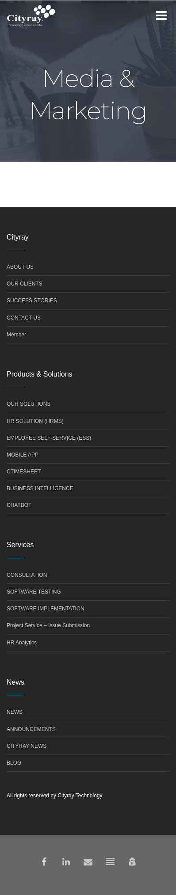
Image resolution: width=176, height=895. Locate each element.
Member (16, 334)
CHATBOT (19, 505)
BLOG (14, 763)
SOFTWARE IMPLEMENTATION (45, 609)
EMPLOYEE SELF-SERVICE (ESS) (49, 438)
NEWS (15, 712)
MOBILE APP (22, 455)
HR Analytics (22, 643)
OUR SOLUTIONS (28, 404)
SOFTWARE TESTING (34, 592)
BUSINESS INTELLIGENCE (40, 488)
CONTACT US (24, 318)
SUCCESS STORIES (32, 300)
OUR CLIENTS (24, 284)
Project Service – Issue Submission (48, 625)
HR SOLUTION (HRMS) (35, 421)
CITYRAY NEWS (26, 746)
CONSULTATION (27, 575)
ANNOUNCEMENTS (31, 729)
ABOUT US (20, 267)
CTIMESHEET (24, 471)
